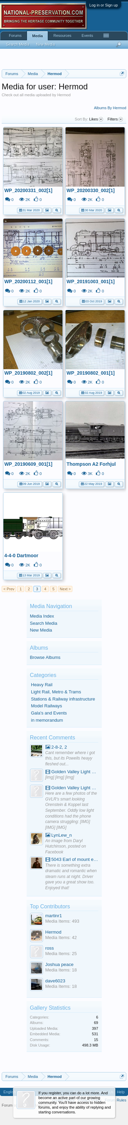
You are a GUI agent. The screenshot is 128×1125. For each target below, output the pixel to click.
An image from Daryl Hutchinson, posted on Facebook (65, 846)
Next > (65, 589)
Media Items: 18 (61, 969)
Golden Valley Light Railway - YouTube (71, 771)
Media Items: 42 (61, 937)
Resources (62, 35)
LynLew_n (58, 835)
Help (121, 1092)
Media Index (42, 616)
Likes (96, 119)
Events (87, 35)
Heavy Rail (42, 684)
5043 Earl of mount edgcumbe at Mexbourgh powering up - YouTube (71, 859)
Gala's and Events (49, 713)
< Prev (8, 589)
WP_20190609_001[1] (28, 464)
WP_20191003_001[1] (91, 281)
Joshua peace (59, 964)
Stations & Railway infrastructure (63, 699)
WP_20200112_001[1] (28, 281)
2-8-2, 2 (56, 747)
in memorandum (47, 720)
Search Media (43, 623)
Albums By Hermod (110, 108)
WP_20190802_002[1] (28, 373)
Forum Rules (115, 1100)
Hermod (53, 932)
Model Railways (46, 705)
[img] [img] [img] (59, 777)
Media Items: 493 (62, 921)
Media (37, 36)
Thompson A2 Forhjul (91, 464)
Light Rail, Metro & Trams (56, 691)
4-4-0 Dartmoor (21, 555)
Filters (115, 119)
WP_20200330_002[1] (91, 190)
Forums (15, 35)
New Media (41, 630)
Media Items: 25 (61, 953)
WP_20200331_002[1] (28, 190)
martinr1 (53, 915)
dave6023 (55, 980)
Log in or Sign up (103, 5)
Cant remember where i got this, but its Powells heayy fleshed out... (70, 758)
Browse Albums (45, 657)
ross (49, 948)
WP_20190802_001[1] (91, 373)
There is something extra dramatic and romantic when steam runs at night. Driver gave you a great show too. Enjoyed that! (71, 877)
